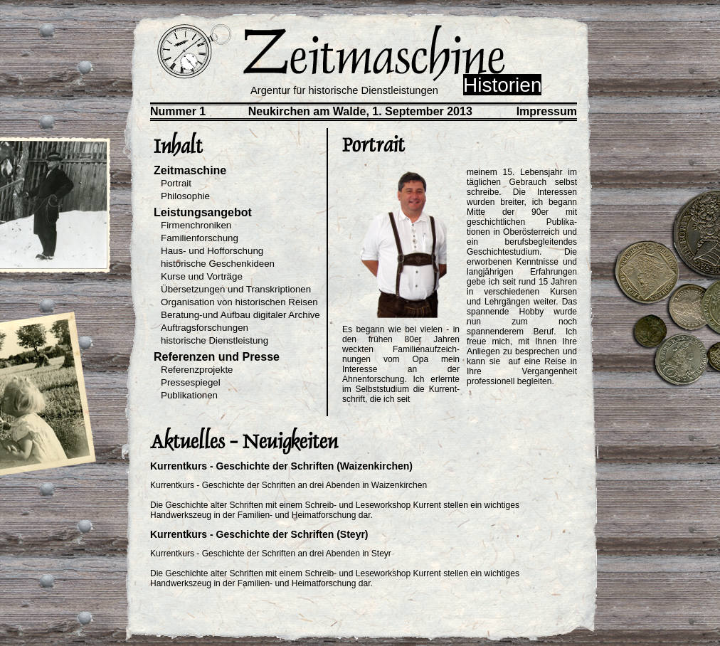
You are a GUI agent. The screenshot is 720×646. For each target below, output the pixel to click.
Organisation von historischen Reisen (239, 302)
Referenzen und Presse (217, 357)
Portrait (176, 183)
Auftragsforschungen (204, 327)
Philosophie (185, 196)
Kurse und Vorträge (202, 276)
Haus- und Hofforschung (212, 250)
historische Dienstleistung (214, 340)
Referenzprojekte (197, 369)
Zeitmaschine (190, 170)
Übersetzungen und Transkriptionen (236, 289)
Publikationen (189, 395)
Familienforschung (199, 238)
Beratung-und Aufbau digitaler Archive (240, 314)
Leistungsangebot (203, 212)
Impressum (547, 111)
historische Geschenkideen (218, 263)
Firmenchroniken (196, 225)
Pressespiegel (191, 382)
